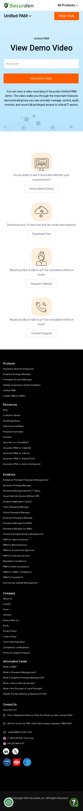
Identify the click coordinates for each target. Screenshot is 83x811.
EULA (5, 625)
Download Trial (41, 233)
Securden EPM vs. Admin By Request (21, 464)
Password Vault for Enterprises (18, 369)
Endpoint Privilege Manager (17, 374)
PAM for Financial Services (16, 556)
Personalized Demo (41, 188)
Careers (7, 604)
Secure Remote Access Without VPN (21, 496)
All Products (68, 5)
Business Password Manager (18, 518)
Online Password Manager (16, 512)
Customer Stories (11, 415)
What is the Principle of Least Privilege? (22, 688)
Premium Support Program (16, 653)
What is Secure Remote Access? (19, 683)
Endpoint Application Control (17, 501)
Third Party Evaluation (14, 642)
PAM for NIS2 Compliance (16, 566)
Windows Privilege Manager (17, 485)
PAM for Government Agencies (18, 550)
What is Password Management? (19, 672)
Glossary (7, 437)
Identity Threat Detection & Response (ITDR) (25, 694)
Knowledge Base (11, 421)
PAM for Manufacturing (15, 545)
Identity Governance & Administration (22, 385)
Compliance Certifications (16, 647)
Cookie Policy (9, 636)
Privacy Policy (10, 631)
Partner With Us (11, 620)
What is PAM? (10, 667)
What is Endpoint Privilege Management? (23, 677)
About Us (7, 598)
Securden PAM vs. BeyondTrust (19, 458)
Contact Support (41, 333)
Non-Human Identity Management (20, 583)
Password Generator (13, 431)
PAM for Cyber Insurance (15, 539)
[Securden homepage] (19, 5)
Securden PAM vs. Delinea (16, 453)
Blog (5, 410)
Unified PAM (18, 15)
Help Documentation (13, 426)
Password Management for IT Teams (21, 491)
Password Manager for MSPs (17, 523)
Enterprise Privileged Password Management (25, 480)
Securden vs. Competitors (16, 442)
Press (6, 609)
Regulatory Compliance (14, 561)
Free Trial (66, 16)
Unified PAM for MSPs (14, 396)
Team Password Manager (16, 507)
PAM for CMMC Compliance (17, 572)
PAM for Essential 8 (12, 577)
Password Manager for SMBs (17, 528)
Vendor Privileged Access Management (23, 534)
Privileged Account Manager (17, 379)
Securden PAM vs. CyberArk (17, 448)
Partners (7, 615)
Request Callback (41, 283)
